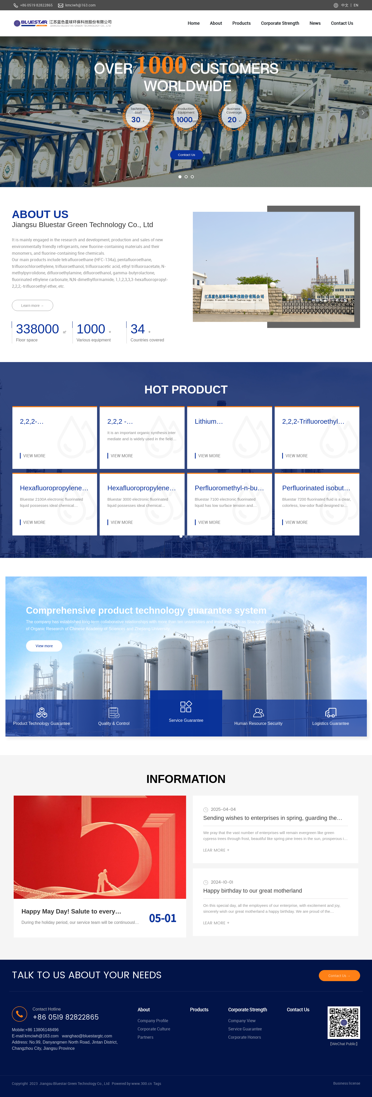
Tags (157, 1083)
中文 (345, 5)
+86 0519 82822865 (36, 5)
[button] (179, 176)
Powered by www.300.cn (132, 1083)
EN (355, 5)
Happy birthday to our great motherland (252, 890)
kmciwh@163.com (80, 5)
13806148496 (46, 1030)
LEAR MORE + (216, 850)
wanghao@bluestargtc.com (87, 1036)
